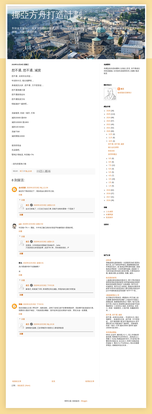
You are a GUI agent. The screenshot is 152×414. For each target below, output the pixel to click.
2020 (109, 131)
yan (20, 224)
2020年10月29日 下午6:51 (33, 304)
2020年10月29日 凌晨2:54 (33, 224)
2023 (109, 121)
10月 (111, 141)
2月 (110, 182)
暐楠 (20, 304)
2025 (109, 114)
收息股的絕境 (111, 278)
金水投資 (22, 188)
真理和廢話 (112, 154)
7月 (110, 165)
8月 (110, 162)
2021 (109, 128)
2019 (109, 190)
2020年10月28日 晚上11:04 (37, 188)
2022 (109, 124)
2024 (109, 118)
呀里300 (111, 151)
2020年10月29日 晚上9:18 (44, 324)
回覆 (20, 195)
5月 (110, 172)
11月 (111, 138)
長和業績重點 (111, 332)
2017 (109, 197)
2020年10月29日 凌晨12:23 (44, 205)
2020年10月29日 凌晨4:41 (33, 263)
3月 (110, 179)
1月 (110, 186)
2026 (109, 111)
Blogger (84, 401)
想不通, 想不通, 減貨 (116, 144)
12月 (111, 134)
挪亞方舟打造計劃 (47, 15)
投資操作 (109, 217)
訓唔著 (108, 260)
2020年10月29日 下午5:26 (44, 285)
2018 (109, 193)
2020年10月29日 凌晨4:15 (44, 242)
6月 (110, 169)
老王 (27, 205)
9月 (110, 158)
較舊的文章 (90, 381)
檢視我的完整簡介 (125, 93)
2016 (109, 200)
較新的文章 (16, 381)
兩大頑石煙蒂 (113, 147)
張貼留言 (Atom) (23, 386)
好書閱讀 (109, 214)
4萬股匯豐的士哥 (112, 295)
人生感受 (109, 212)
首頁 (53, 381)
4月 (110, 176)
